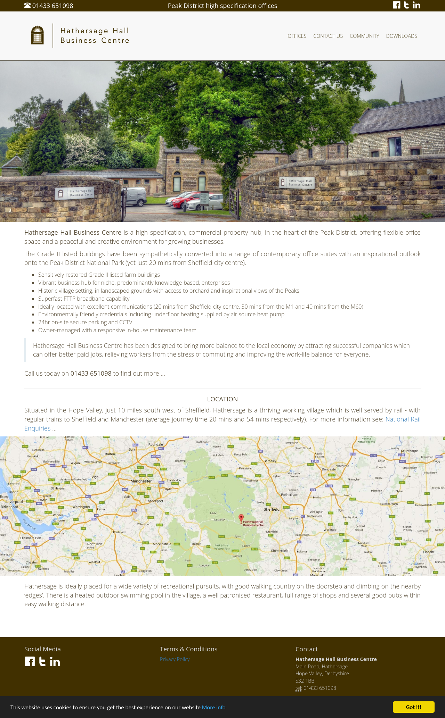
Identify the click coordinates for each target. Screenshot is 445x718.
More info (214, 707)
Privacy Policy (175, 659)
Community (364, 36)
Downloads (401, 36)
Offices (297, 36)
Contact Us (328, 36)
